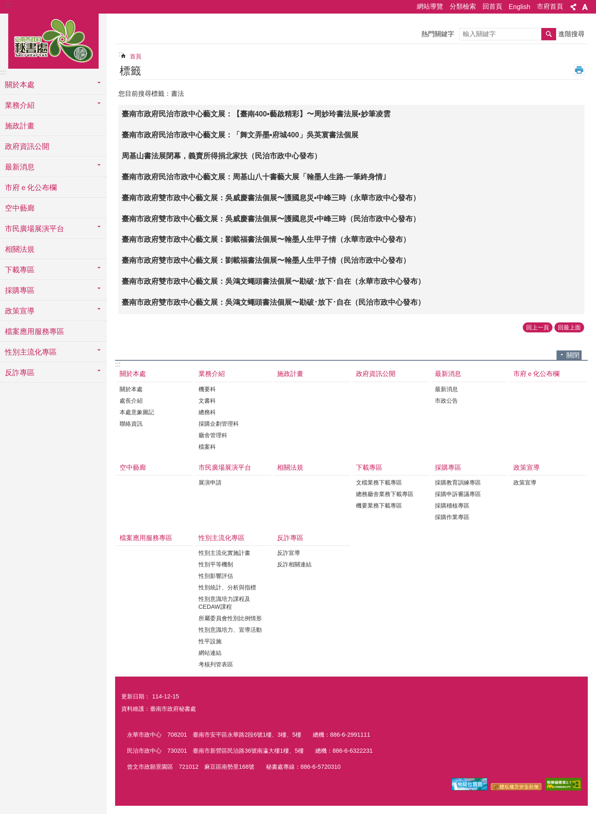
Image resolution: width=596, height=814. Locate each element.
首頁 (135, 56)
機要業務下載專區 (379, 505)
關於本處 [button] (20, 85)
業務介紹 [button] (20, 105)
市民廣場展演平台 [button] (34, 229)
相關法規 (20, 249)
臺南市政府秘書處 (53, 40)
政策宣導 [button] (20, 311)
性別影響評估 (216, 576)
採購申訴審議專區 (458, 494)
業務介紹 (212, 373)
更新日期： (135, 696)
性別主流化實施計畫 (224, 553)
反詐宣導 (288, 553)
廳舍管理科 (213, 435)
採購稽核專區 (452, 505)
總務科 (207, 412)
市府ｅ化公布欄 (31, 187)
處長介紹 (131, 400)
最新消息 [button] (20, 167)
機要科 (207, 389)
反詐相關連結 (294, 564)
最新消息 (448, 373)
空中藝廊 (20, 208)
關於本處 (133, 373)
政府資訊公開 (27, 146)
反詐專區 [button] (20, 373)
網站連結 (210, 652)
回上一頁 (537, 327)
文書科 (207, 400)
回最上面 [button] (569, 327)
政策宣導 (526, 467)
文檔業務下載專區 (379, 482)
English (519, 6)
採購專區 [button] (20, 290)
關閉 (573, 355)
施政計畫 (20, 126)
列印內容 (579, 70)
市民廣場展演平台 (225, 467)
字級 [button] (585, 7)
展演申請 (210, 482)
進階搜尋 (571, 33)
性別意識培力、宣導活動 (230, 629)
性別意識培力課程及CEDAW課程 (224, 603)
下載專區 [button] (20, 270)
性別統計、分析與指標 (227, 587)
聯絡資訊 (131, 423)
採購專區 (448, 467)
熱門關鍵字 (437, 33)
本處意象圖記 (137, 412)
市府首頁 (550, 6)
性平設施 (210, 641)
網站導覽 (430, 6)
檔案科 (207, 446)
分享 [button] (573, 7)
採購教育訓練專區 (458, 482)
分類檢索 (463, 6)
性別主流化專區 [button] (31, 352)
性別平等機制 (216, 564)
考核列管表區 (216, 664)
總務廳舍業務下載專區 (385, 494)
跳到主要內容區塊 (4, 4)
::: (9, 4)
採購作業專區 (452, 517)
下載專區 (369, 467)
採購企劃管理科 (219, 423)
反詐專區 (290, 537)
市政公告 (446, 400)
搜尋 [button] (548, 34)
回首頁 (492, 6)
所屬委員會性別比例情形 (230, 618)
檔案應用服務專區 (34, 331)
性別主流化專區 (222, 537)
